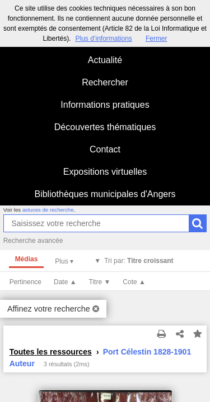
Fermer (156, 38)
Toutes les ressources (51, 351)
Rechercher (105, 82)
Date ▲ (65, 282)
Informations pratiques (104, 104)
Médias (26, 259)
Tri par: (138, 261)
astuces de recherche (48, 210)
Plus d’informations (103, 38)
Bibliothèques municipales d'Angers (104, 194)
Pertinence (25, 282)
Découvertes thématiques (105, 127)
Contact (105, 149)
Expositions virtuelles (105, 171)
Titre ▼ (100, 282)
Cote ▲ (134, 282)
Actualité (105, 60)
